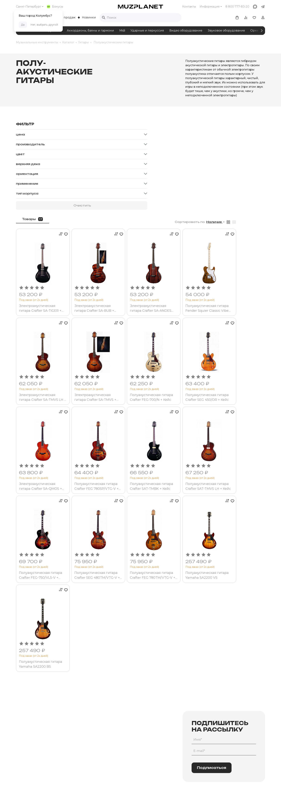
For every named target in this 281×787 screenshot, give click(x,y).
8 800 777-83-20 (238, 717)
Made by (182, 779)
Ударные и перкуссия (147, 30)
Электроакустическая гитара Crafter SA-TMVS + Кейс (139, 294)
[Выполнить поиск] (103, 17)
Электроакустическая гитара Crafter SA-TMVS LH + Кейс (89, 294)
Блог (135, 723)
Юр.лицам (138, 736)
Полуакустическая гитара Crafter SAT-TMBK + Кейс (186, 379)
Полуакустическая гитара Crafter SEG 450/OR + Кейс (235, 294)
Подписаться (211, 652)
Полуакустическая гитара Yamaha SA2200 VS (239, 463)
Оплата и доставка (192, 717)
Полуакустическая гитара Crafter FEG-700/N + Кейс (186, 294)
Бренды (90, 736)
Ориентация (27, 174)
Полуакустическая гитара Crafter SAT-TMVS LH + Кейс (240, 379)
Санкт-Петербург (28, 6)
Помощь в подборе (97, 723)
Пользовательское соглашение (99, 778)
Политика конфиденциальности (145, 778)
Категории (91, 717)
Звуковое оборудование (226, 30)
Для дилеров (140, 748)
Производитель (30, 144)
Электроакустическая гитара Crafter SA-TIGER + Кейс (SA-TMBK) (89, 209)
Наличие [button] (243, 128)
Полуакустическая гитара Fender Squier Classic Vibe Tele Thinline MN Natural (238, 209)
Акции (184, 730)
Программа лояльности (194, 723)
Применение (27, 183)
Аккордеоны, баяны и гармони (90, 30)
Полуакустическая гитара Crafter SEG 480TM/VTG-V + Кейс (137, 463)
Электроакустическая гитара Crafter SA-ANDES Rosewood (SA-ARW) (188, 209)
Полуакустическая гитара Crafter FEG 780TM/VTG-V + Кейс (187, 463)
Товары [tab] (82, 126)
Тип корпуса (27, 193)
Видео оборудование (185, 30)
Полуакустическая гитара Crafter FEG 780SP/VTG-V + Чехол (138, 379)
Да (23, 24)
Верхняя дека (28, 164)
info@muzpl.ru (236, 723)
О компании (140, 717)
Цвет (20, 154)
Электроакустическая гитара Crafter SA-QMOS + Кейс (90, 379)
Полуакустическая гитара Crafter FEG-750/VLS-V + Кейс (86, 463)
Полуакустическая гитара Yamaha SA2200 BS (89, 548)
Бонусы (55, 6)
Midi (122, 30)
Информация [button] (210, 6)
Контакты (189, 6)
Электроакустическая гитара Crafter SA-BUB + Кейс (140, 209)
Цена (20, 134)
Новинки (87, 17)
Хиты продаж (63, 17)
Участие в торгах (143, 742)
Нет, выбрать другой (44, 24)
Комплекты (92, 730)
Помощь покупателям (194, 736)
